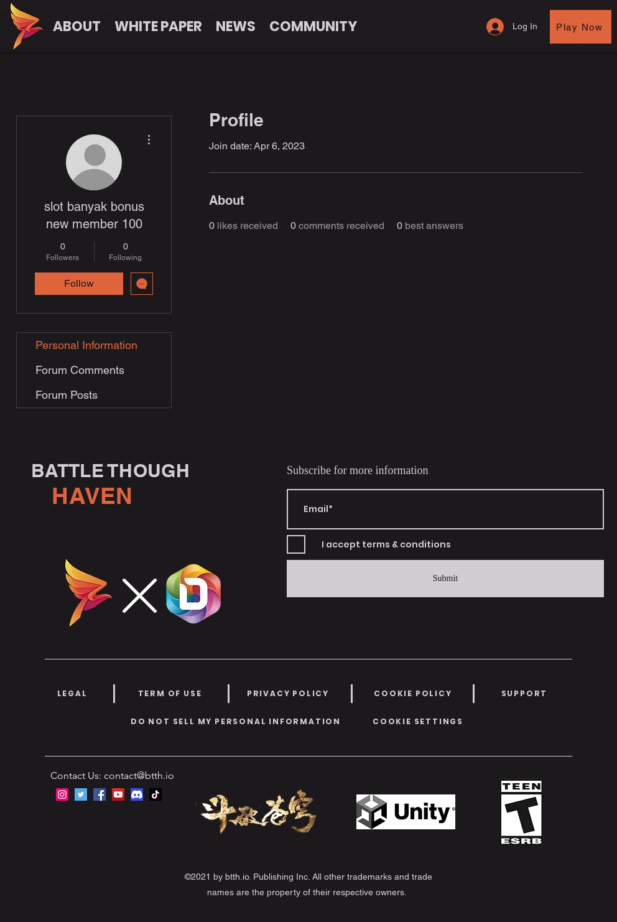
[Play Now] (580, 27)
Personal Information (86, 345)
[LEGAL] (72, 693)
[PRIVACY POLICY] (288, 693)
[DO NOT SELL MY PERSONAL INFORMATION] (236, 721)
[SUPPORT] (524, 693)
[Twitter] (81, 794)
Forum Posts (66, 394)
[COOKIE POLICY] (413, 693)
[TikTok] (155, 794)
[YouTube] (118, 794)
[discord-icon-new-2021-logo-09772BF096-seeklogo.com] (137, 794)
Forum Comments (79, 369)
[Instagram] (62, 794)
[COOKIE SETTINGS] (418, 721)
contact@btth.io (139, 775)
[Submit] (445, 578)
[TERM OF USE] (170, 693)
